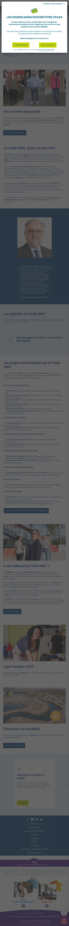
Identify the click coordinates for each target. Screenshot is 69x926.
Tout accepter (48, 45)
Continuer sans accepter (54, 4)
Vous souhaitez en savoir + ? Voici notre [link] (34, 50)
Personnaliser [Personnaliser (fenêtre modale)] (20, 45)
